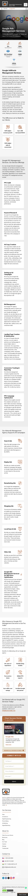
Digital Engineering (6, 818)
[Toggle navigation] (25, 4)
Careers (4, 844)
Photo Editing (5, 821)
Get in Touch (22, 894)
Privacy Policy (5, 892)
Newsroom (4, 837)
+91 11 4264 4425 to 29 (9, 864)
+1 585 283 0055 (7, 858)
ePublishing (5, 823)
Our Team (4, 841)
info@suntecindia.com (8, 710)
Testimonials (5, 848)
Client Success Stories (7, 835)
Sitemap (4, 846)
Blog (3, 839)
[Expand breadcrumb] (26, 8)
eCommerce (5, 816)
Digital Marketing (6, 825)
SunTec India (5, 3)
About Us (5, 831)
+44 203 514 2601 (8, 861)
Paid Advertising (6, 8)
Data (3, 814)
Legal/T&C (13, 892)
